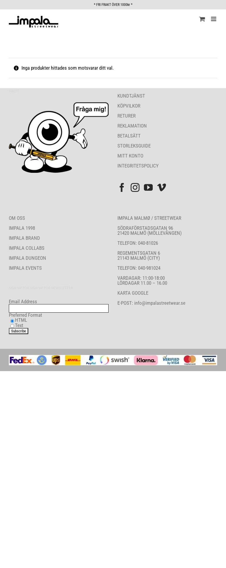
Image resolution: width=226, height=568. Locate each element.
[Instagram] (135, 187)
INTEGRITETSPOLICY (138, 166)
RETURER (126, 116)
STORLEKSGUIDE (134, 146)
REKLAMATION (132, 126)
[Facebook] (121, 187)
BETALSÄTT (129, 136)
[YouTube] (148, 187)
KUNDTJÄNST (131, 96)
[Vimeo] (161, 187)
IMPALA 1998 (22, 228)
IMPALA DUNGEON (27, 258)
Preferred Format (25, 315)
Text (19, 325)
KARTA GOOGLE (132, 293)
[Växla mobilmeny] (214, 19)
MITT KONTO (130, 156)
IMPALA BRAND (24, 238)
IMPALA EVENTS (25, 268)
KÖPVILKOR (128, 106)
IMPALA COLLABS (26, 248)
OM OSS (17, 218)
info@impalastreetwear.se (159, 303)
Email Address (23, 301)
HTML (21, 320)
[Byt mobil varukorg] (202, 19)
